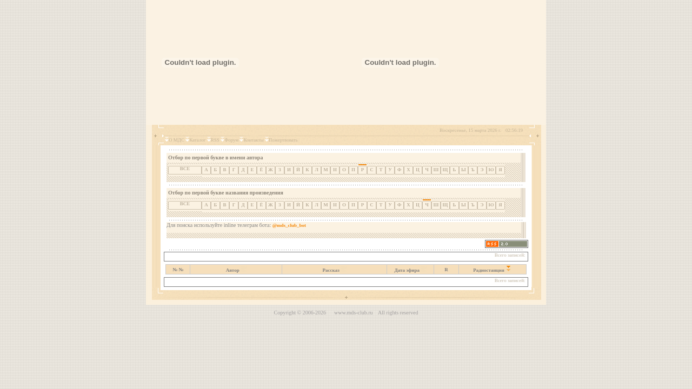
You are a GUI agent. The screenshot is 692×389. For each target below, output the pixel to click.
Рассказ (331, 270)
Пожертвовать (283, 140)
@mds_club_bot (289, 225)
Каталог (197, 140)
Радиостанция (488, 270)
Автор (232, 270)
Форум (231, 140)
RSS (215, 140)
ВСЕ (185, 168)
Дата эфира (407, 270)
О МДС (176, 140)
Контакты (253, 140)
